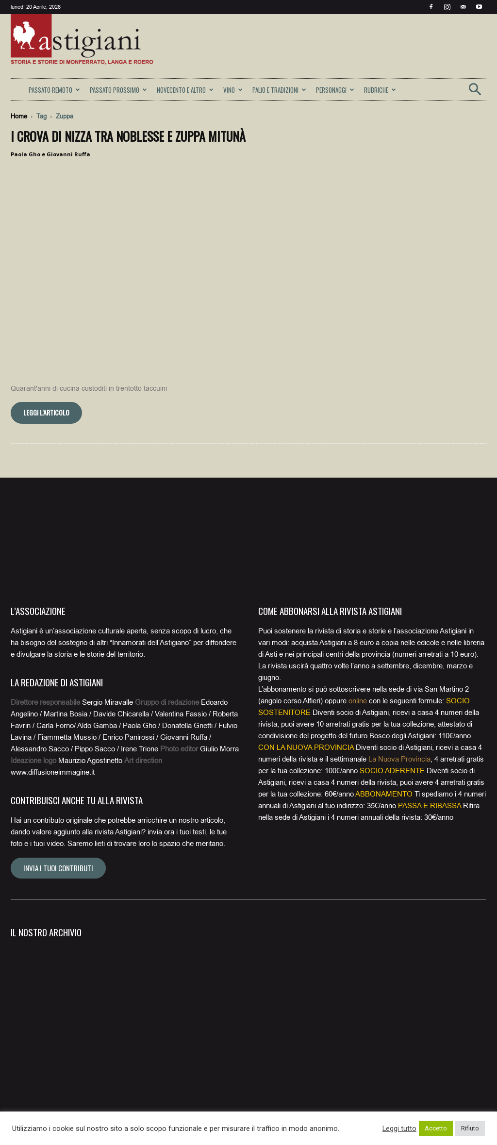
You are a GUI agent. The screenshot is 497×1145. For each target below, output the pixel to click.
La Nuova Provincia (399, 759)
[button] (474, 92)
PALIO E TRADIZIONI (279, 90)
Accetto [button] (436, 1128)
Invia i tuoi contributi (58, 868)
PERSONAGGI (335, 90)
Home (19, 116)
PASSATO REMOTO (54, 90)
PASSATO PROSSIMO (118, 90)
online (357, 701)
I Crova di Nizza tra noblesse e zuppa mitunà (128, 136)
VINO (233, 90)
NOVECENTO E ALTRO (185, 90)
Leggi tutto (399, 1128)
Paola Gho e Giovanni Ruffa (50, 154)
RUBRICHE (380, 90)
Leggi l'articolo (46, 412)
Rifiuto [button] (470, 1128)
